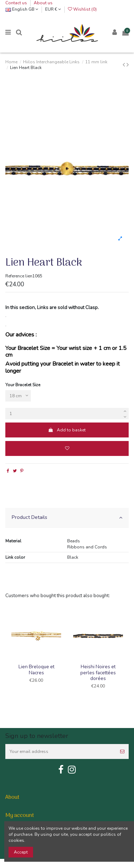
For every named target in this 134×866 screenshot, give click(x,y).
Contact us (16, 3)
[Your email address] (60, 751)
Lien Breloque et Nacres (36, 669)
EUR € (53, 9)
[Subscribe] (122, 751)
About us (43, 3)
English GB (21, 9)
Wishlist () (82, 9)
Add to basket (67, 430)
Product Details (67, 517)
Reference (14, 276)
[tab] (67, 517)
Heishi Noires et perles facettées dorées (98, 672)
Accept (21, 852)
